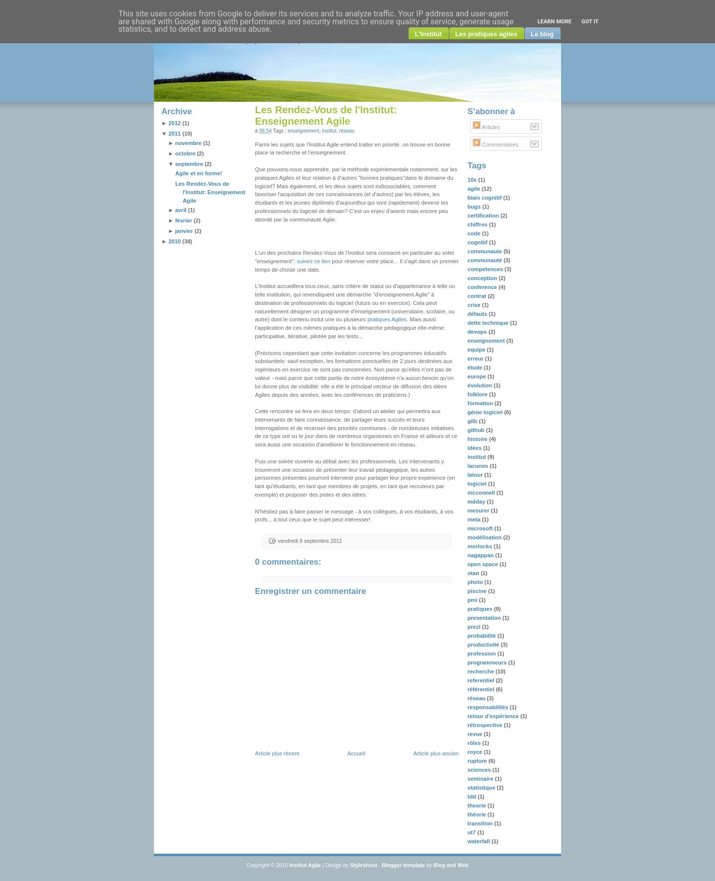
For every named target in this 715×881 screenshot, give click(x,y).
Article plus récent (277, 753)
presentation (484, 618)
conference (483, 287)
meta (474, 519)
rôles (474, 743)
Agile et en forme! (198, 173)
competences (485, 269)
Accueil (356, 753)
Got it (589, 21)
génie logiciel (485, 412)
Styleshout (363, 865)
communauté (485, 260)
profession (482, 654)
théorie (477, 814)
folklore (478, 394)
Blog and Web (451, 865)
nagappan (481, 555)
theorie (477, 805)
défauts (478, 314)
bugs (474, 207)
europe (477, 376)
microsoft (480, 528)
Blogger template (403, 865)
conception (483, 278)
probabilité (482, 636)
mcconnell (481, 493)
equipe (477, 350)
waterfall (479, 841)
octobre (185, 153)
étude (475, 367)
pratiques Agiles (387, 319)
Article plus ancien (436, 753)
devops (477, 332)
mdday (477, 502)
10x (472, 180)
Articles (486, 127)
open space (483, 564)
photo (475, 582)
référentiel (481, 689)
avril (181, 210)
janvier (184, 231)
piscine (477, 591)
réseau (347, 131)
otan (474, 573)
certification (483, 216)
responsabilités (488, 707)
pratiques (480, 609)
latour (475, 475)
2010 (174, 241)
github (476, 430)
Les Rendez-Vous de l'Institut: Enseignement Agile (210, 192)
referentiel (481, 680)
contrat (477, 296)
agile (474, 189)
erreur (476, 359)
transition (480, 823)
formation (481, 403)
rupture (477, 761)
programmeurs (487, 662)
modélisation (485, 537)
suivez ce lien (313, 261)
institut (329, 131)
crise (474, 305)
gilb (473, 421)
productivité (483, 645)
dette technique (488, 323)
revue (475, 734)
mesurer (479, 511)
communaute (485, 251)
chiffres (478, 224)
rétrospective (485, 725)
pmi (473, 600)
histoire (478, 439)
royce (475, 752)
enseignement (303, 131)
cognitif (478, 242)
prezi (474, 627)
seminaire (481, 779)
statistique (482, 788)
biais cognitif (485, 198)
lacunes (478, 466)
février (183, 220)
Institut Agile (305, 865)
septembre (189, 164)
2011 (174, 134)
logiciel (477, 484)
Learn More (554, 21)
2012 (174, 123)
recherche (481, 671)
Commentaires (495, 144)
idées (475, 448)
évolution (480, 385)
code (474, 233)
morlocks (480, 546)
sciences (479, 770)
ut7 (472, 832)
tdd (472, 797)
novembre (188, 143)
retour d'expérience (493, 716)
